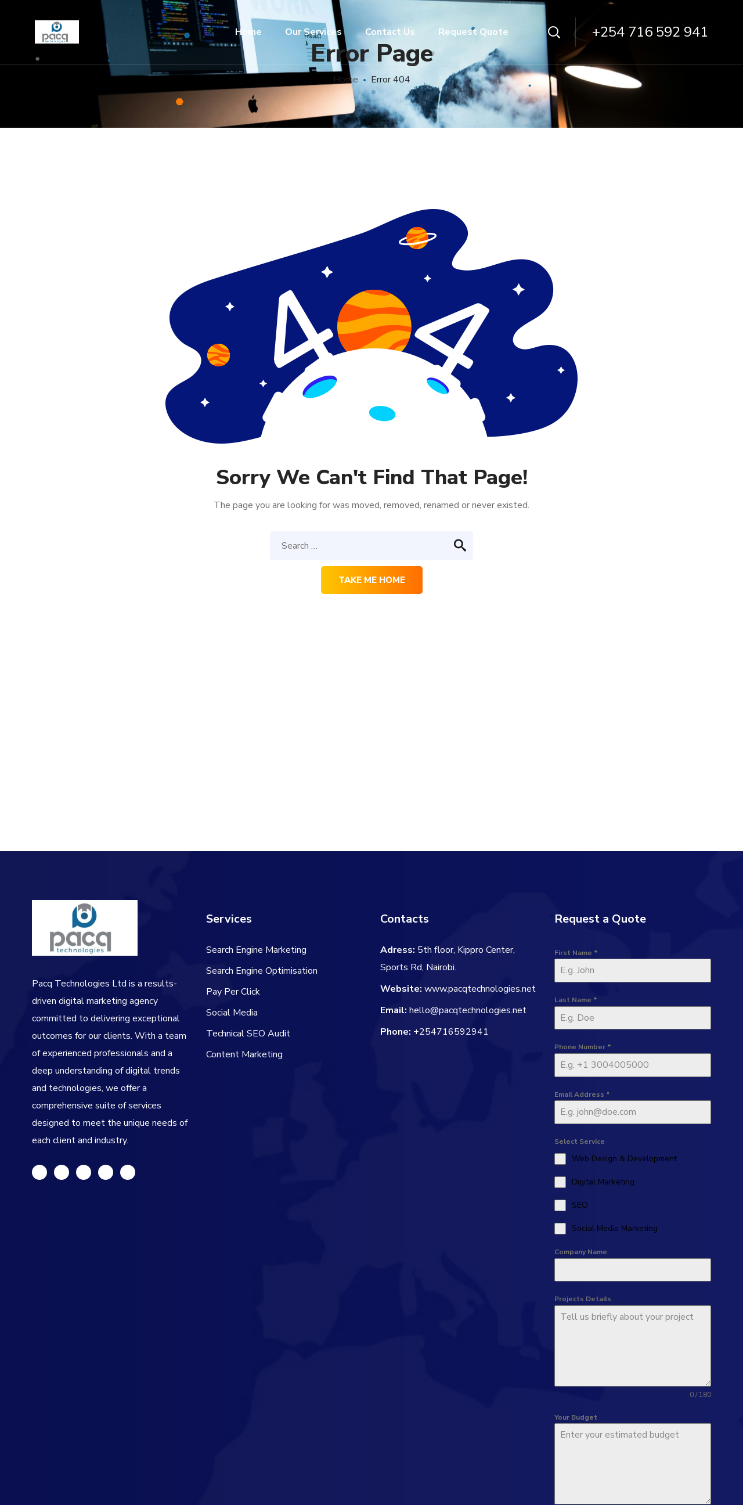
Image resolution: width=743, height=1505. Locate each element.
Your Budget (575, 1417)
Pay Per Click (233, 991)
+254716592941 (451, 1031)
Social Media (232, 1012)
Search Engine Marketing (256, 950)
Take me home (371, 580)
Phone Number (582, 1047)
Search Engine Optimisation (262, 970)
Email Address (582, 1094)
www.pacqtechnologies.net (480, 988)
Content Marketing (244, 1054)
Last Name (575, 999)
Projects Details (582, 1299)
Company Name (580, 1251)
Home (345, 79)
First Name (576, 952)
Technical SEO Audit (248, 1033)
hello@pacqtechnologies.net (467, 1010)
